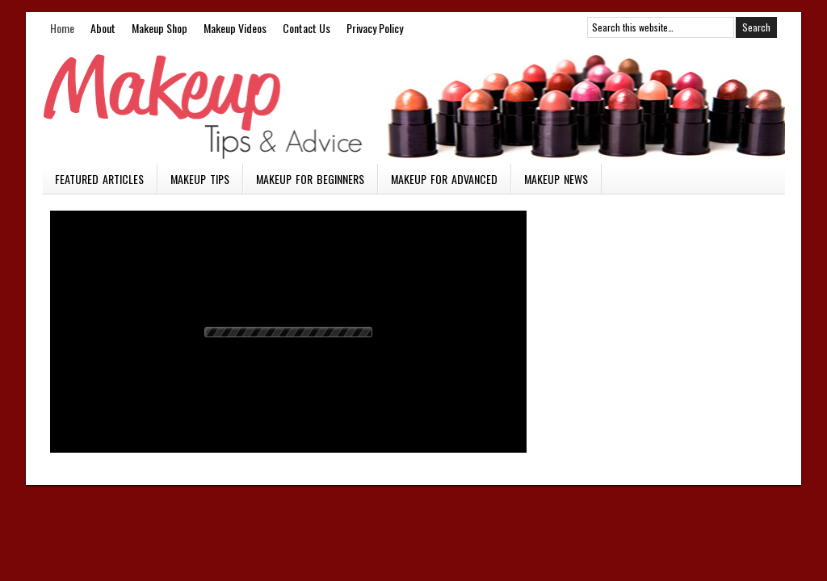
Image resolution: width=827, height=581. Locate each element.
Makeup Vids (413, 103)
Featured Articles (99, 178)
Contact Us (306, 27)
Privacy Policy (374, 27)
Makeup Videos (235, 27)
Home (62, 27)
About (102, 27)
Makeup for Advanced (444, 178)
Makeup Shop (159, 27)
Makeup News (556, 178)
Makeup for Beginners (310, 178)
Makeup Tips (199, 178)
